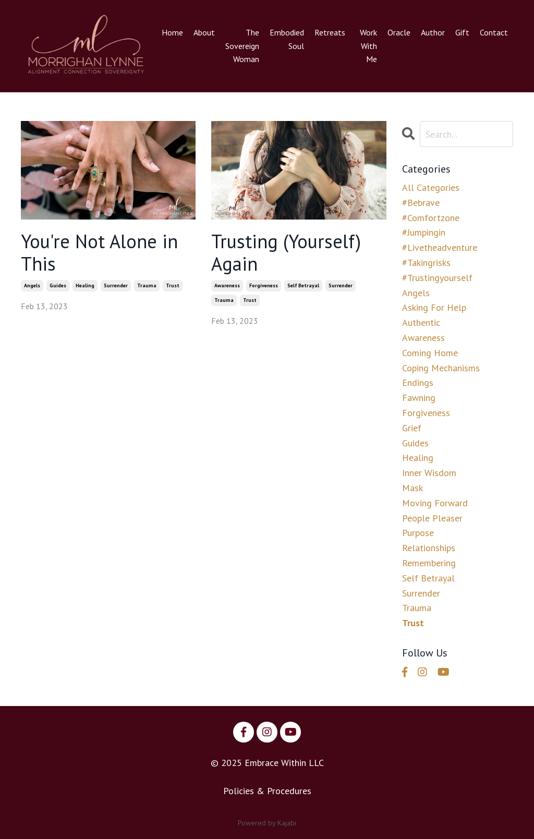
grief (411, 428)
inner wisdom (429, 473)
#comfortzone (430, 218)
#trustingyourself (437, 278)
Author (433, 32)
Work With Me (368, 45)
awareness (227, 285)
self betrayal (303, 285)
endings (417, 382)
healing (85, 285)
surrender (116, 285)
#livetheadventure (439, 247)
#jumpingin (423, 232)
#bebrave (421, 203)
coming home (430, 353)
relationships (428, 548)
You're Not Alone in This (99, 252)
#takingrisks (426, 263)
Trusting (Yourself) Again (286, 252)
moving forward (435, 503)
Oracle (398, 32)
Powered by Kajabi (267, 823)
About (204, 32)
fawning (418, 398)
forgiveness (263, 285)
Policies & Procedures (267, 791)
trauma (146, 285)
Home (172, 32)
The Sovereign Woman (242, 45)
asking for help (434, 307)
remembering (429, 563)
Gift (462, 32)
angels (32, 285)
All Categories (430, 187)
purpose (418, 533)
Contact (494, 32)
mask (412, 488)
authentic (421, 323)
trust (172, 285)
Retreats (329, 32)
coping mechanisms (441, 368)
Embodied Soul (287, 39)
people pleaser (432, 518)
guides (58, 285)
